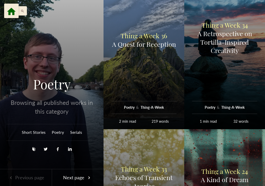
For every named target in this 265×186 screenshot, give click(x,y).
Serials (76, 132)
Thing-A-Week (152, 107)
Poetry (52, 84)
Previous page (26, 177)
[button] (21, 11)
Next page (77, 177)
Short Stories (34, 132)
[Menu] (11, 11)
